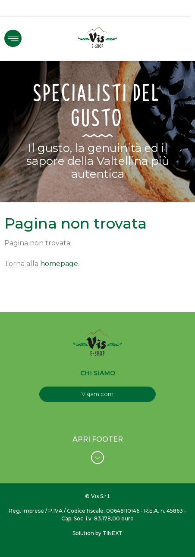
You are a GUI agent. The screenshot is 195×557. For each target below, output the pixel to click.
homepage (59, 264)
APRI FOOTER (97, 449)
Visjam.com (97, 393)
